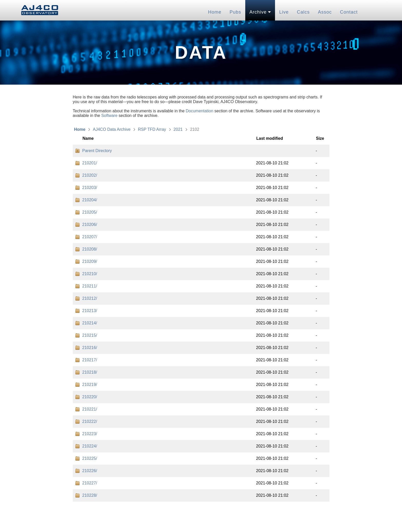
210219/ (89, 384)
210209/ (89, 261)
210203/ (89, 187)
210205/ (89, 212)
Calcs (303, 12)
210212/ (89, 298)
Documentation (199, 111)
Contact (349, 12)
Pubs (235, 12)
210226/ (89, 471)
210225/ (89, 458)
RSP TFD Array (152, 129)
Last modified (269, 138)
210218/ (89, 372)
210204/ (89, 200)
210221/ (89, 409)
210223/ (89, 434)
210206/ (89, 224)
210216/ (89, 347)
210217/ (89, 360)
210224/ (89, 446)
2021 (178, 129)
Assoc (325, 12)
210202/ (89, 175)
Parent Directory (97, 150)
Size (320, 138)
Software (109, 115)
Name (88, 138)
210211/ (89, 286)
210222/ (89, 421)
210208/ (89, 249)
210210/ (89, 274)
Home (214, 12)
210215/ (89, 335)
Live (284, 12)
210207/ (89, 237)
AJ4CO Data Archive (112, 129)
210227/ (89, 483)
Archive (260, 12)
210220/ (89, 397)
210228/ (89, 495)
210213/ (89, 311)
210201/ (89, 163)
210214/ (89, 323)
